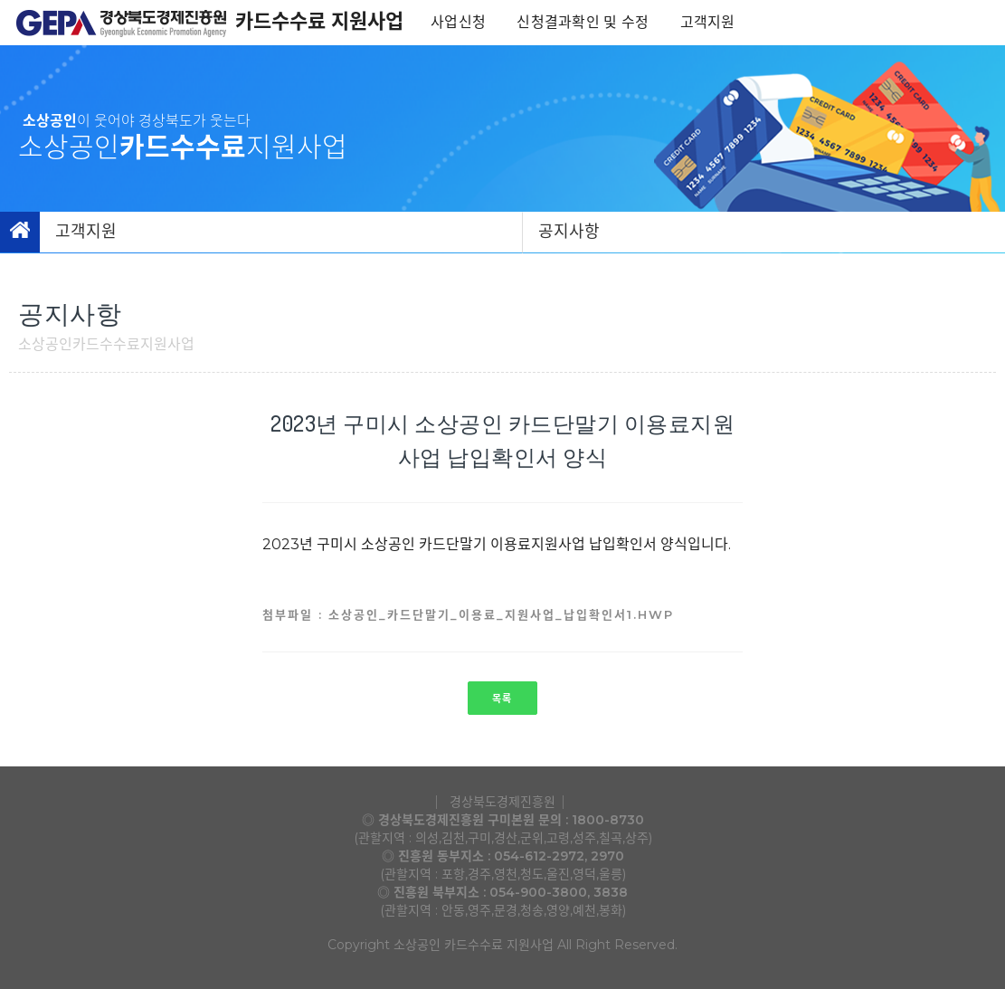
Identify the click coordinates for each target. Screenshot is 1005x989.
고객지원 (709, 22)
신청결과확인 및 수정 (584, 22)
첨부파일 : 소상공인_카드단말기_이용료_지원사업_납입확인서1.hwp (468, 614)
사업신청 (460, 22)
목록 (502, 698)
